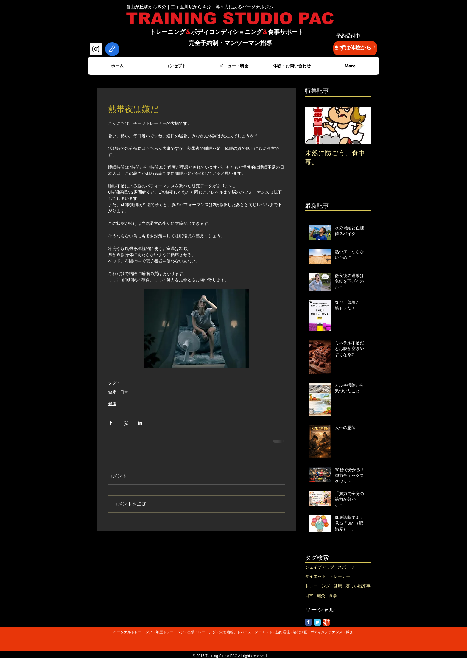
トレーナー (339, 576)
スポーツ (346, 567)
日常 (124, 392)
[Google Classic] (326, 622)
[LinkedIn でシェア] (140, 423)
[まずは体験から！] (355, 48)
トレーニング (317, 586)
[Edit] (112, 49)
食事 (333, 595)
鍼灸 (321, 595)
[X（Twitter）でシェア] (125, 423)
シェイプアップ (319, 567)
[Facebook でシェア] (111, 423)
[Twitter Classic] (317, 622)
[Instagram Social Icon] (96, 49)
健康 (112, 392)
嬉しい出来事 (358, 586)
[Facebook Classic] (308, 622)
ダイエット (315, 576)
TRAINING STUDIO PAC (230, 18)
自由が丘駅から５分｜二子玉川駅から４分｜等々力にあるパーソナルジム (199, 6)
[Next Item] (361, 125)
